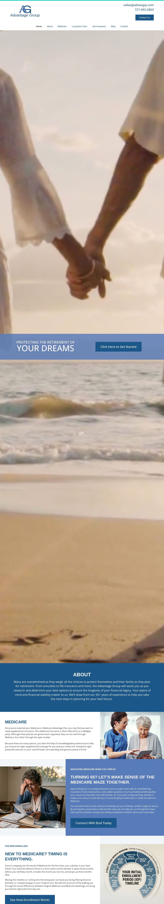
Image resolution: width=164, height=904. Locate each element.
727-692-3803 (144, 10)
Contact (124, 26)
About (50, 26)
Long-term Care (79, 26)
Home (39, 26)
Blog (113, 26)
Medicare (62, 26)
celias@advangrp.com (138, 5)
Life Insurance (99, 26)
